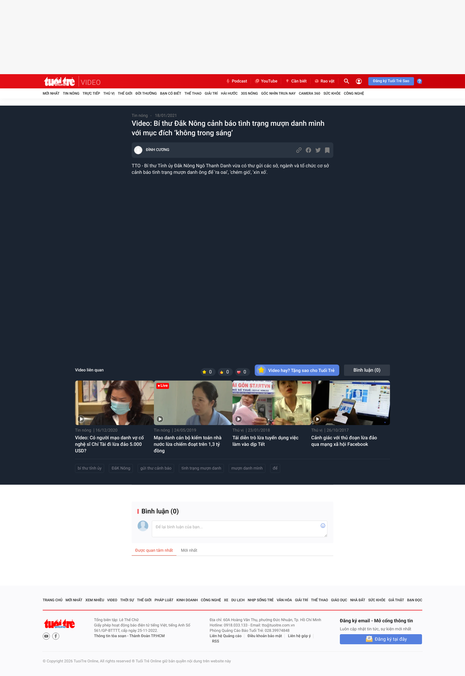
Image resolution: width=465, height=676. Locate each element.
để (275, 468)
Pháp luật (164, 600)
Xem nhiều (94, 600)
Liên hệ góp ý (299, 636)
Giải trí (211, 93)
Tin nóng (71, 93)
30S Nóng (249, 93)
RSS (215, 641)
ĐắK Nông (121, 468)
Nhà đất (357, 600)
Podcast (236, 81)
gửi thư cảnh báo (155, 468)
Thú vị (108, 93)
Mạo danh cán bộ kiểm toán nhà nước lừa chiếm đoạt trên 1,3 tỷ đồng (188, 444)
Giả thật (396, 600)
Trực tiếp (91, 93)
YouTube (265, 81)
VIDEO (91, 82)
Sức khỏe (332, 93)
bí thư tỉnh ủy (89, 468)
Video (112, 600)
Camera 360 (309, 93)
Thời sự (127, 600)
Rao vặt (324, 81)
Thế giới (125, 93)
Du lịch (238, 600)
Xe (226, 600)
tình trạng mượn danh (201, 468)
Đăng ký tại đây (391, 639)
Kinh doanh (187, 600)
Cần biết (296, 81)
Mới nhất (51, 93)
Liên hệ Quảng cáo (226, 636)
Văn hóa (284, 600)
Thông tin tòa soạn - (111, 636)
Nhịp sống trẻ (261, 600)
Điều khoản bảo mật (265, 636)
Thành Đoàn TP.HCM (147, 636)
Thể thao (192, 93)
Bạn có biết (170, 93)
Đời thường (146, 93)
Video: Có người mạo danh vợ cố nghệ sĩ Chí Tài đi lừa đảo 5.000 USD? (109, 444)
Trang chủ (53, 600)
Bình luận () (366, 370)
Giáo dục (339, 600)
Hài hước (229, 93)
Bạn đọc (414, 600)
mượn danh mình (247, 468)
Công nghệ (354, 93)
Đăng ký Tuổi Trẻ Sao (391, 81)
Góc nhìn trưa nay (278, 93)
